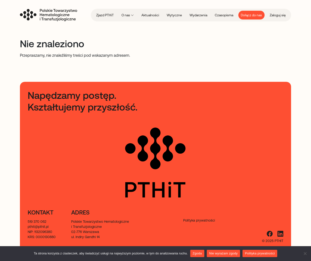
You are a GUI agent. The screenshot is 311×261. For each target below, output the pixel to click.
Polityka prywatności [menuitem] (199, 220)
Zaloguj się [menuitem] (278, 15)
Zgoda (197, 253)
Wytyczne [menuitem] (174, 15)
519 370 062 (37, 222)
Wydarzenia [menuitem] (198, 15)
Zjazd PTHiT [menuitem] (105, 15)
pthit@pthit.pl (38, 227)
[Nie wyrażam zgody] (304, 253)
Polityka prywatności (260, 253)
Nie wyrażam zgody (223, 253)
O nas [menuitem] (126, 15)
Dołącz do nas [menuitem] (251, 15)
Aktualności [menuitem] (150, 15)
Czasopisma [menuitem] (224, 15)
